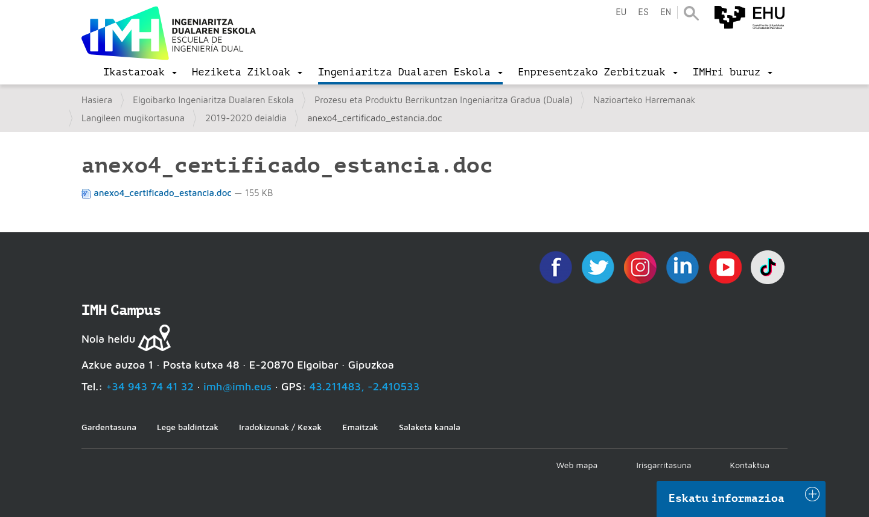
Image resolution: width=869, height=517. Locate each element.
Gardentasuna (108, 427)
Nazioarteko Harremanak (644, 100)
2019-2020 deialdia (246, 118)
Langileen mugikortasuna (133, 118)
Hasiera (96, 100)
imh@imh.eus (237, 386)
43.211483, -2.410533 (365, 386)
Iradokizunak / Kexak (280, 427)
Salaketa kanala (429, 427)
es (643, 12)
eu (621, 12)
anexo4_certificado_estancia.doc (157, 193)
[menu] (140, 72)
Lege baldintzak (187, 427)
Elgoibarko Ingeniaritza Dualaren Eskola (213, 100)
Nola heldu (108, 338)
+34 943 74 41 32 (150, 386)
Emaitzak (360, 427)
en (665, 12)
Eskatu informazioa (727, 498)
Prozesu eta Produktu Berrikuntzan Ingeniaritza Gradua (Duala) (443, 100)
